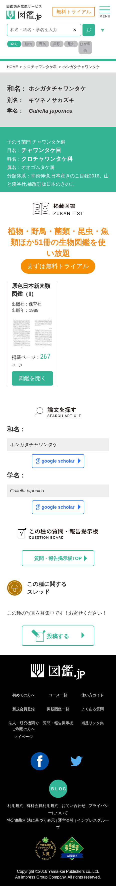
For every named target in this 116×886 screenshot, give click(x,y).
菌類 (56, 44)
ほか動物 (85, 47)
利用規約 (16, 805)
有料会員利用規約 (42, 805)
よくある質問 (92, 709)
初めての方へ (23, 695)
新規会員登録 (23, 709)
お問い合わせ (74, 805)
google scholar (61, 461)
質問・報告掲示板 (58, 723)
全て (14, 44)
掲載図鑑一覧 (58, 709)
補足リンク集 (92, 723)
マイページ (23, 737)
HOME (12, 67)
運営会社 (66, 820)
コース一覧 (57, 695)
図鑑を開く (32, 378)
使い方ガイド (92, 695)
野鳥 (42, 44)
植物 (28, 44)
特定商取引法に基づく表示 (31, 820)
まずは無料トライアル (58, 266)
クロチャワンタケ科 (40, 67)
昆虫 (71, 44)
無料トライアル (73, 11)
